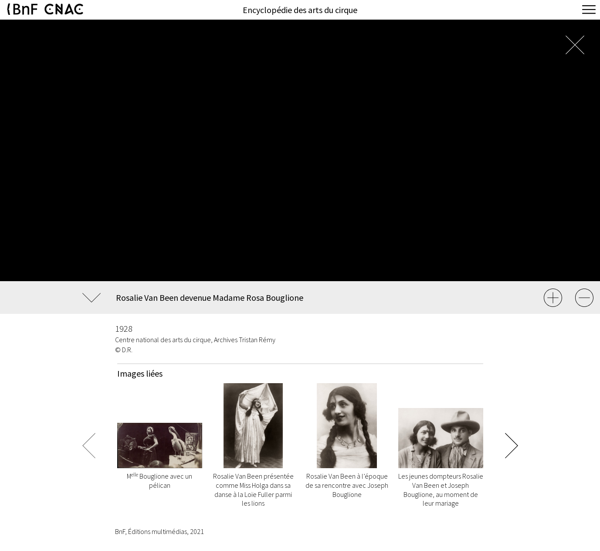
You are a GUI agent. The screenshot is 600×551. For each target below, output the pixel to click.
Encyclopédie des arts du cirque (300, 9)
